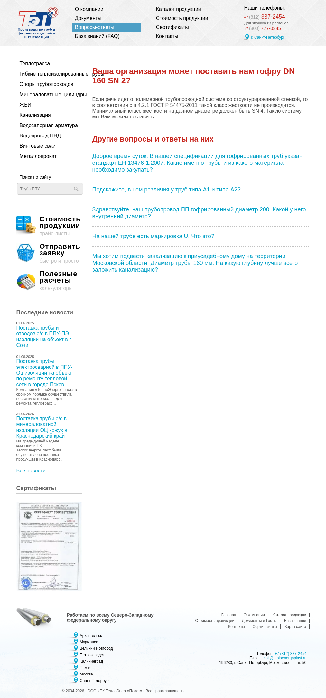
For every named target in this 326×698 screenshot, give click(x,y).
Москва (86, 674)
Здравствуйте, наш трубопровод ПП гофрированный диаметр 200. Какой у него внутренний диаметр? (199, 212)
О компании (89, 9)
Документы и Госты (259, 621)
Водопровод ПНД (40, 135)
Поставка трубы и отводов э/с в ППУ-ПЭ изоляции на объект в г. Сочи (44, 336)
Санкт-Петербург (95, 680)
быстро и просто (49, 253)
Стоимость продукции (182, 18)
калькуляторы (49, 281)
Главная (228, 615)
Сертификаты (172, 27)
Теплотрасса (35, 63)
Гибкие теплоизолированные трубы (48, 74)
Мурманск (89, 642)
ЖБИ (26, 104)
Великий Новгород (96, 648)
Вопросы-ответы (94, 27)
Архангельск (91, 635)
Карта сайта (295, 626)
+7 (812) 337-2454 (290, 653)
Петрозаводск (92, 655)
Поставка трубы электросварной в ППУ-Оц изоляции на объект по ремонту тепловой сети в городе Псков (44, 372)
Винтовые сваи (38, 146)
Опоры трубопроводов (46, 84)
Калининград (91, 661)
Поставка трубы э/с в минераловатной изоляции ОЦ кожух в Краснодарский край (42, 427)
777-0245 (263, 28)
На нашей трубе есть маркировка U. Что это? (153, 236)
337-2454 (267, 16)
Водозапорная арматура (48, 125)
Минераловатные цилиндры (48, 94)
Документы (88, 18)
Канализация (35, 115)
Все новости (31, 470)
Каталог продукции (178, 9)
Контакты (167, 36)
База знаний (295, 621)
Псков (85, 667)
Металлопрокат (38, 156)
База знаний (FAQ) (97, 36)
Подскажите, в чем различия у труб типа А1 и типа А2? (166, 189)
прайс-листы (49, 226)
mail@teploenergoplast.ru (285, 658)
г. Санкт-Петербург (267, 37)
